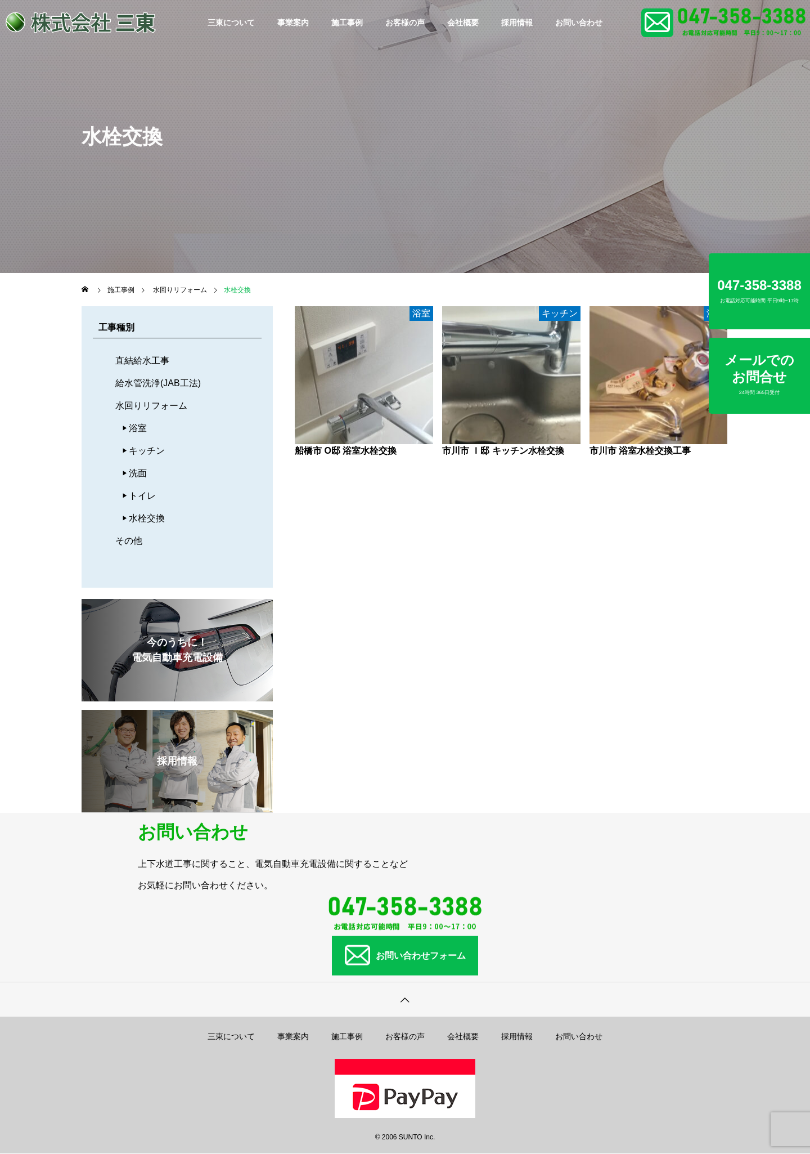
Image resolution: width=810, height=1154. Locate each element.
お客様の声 (405, 22)
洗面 (138, 473)
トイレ (142, 495)
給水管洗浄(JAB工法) (158, 383)
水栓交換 (147, 518)
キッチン (147, 450)
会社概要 (463, 22)
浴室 (138, 428)
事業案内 (293, 22)
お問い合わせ (578, 22)
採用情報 (517, 22)
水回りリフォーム (151, 405)
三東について (231, 22)
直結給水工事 (142, 360)
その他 (128, 540)
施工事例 (347, 22)
